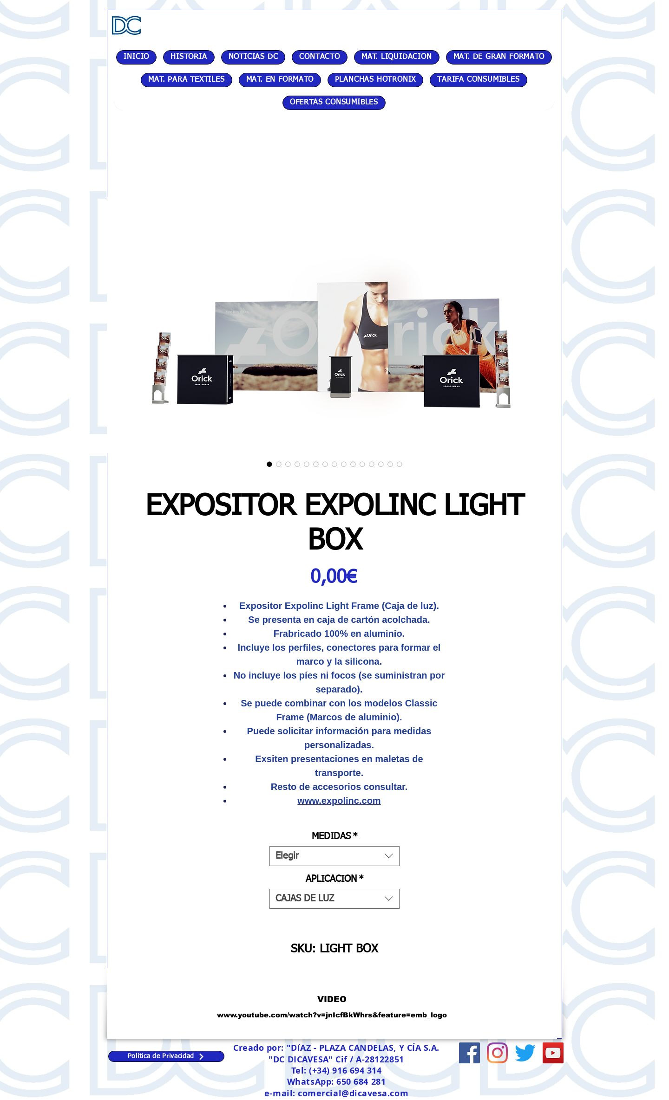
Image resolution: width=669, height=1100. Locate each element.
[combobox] (334, 856)
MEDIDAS (335, 836)
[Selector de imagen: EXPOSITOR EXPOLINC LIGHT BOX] (269, 464)
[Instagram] (497, 1052)
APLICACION (335, 879)
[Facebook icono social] (469, 1052)
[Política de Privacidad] (166, 1056)
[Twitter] (525, 1052)
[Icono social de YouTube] (553, 1052)
